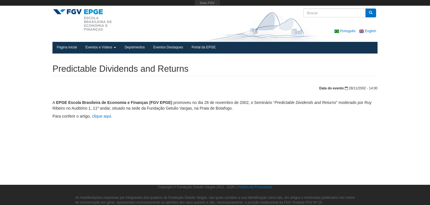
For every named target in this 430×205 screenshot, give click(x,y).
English (367, 31)
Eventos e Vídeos (101, 47)
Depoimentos (135, 47)
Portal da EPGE (204, 47)
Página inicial (67, 47)
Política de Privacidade (255, 187)
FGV (207, 3)
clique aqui (101, 116)
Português (345, 31)
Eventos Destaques (168, 47)
